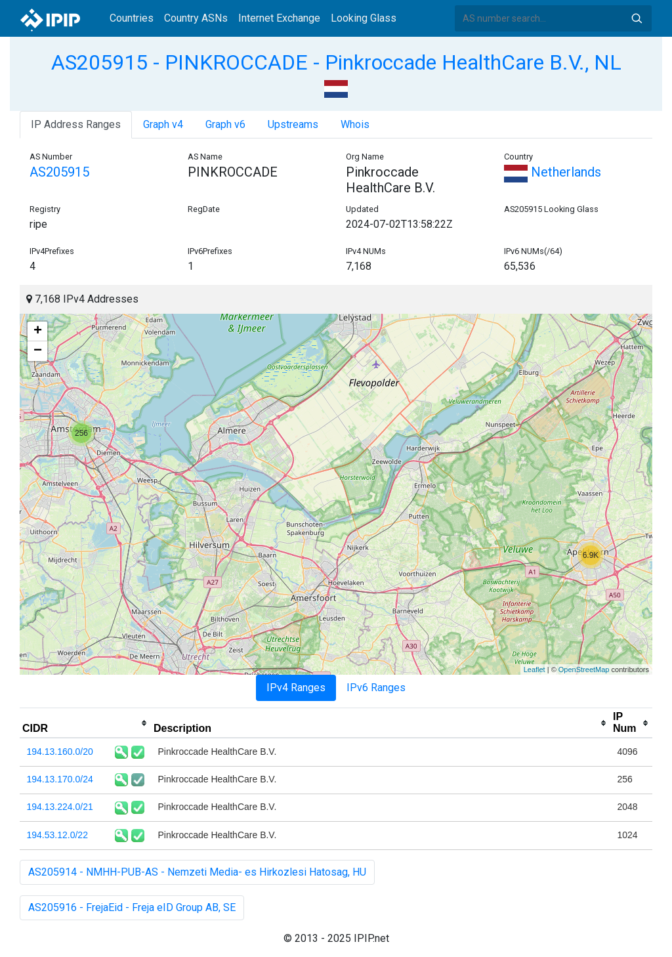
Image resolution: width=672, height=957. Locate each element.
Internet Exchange (279, 18)
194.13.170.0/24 (60, 779)
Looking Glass (363, 18)
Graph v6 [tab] (225, 124)
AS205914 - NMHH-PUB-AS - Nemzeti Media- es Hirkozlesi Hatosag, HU (197, 872)
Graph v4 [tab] (163, 124)
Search (636, 18)
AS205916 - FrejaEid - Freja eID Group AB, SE (132, 907)
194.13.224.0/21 (60, 806)
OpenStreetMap (584, 669)
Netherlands (552, 172)
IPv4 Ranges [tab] (296, 687)
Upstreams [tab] (293, 124)
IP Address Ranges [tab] (76, 124)
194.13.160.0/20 (60, 751)
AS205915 (59, 172)
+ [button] (37, 331)
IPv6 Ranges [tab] (376, 687)
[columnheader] (85, 723)
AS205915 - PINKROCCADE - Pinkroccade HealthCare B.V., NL (336, 62)
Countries (132, 18)
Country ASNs (196, 18)
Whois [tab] (355, 124)
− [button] (37, 351)
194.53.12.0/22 (57, 835)
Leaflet (534, 669)
